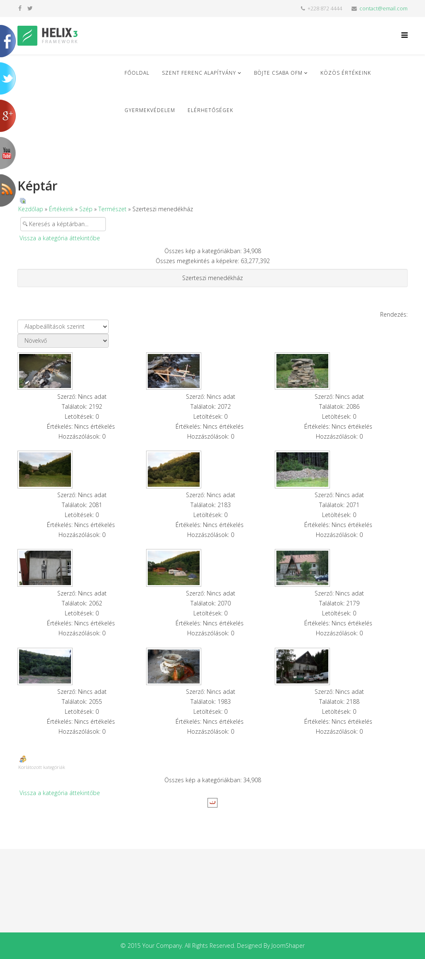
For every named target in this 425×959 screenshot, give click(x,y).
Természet (112, 209)
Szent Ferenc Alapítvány (199, 72)
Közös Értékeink (345, 72)
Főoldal (137, 72)
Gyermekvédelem (150, 110)
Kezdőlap (30, 209)
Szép (86, 209)
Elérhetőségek (210, 110)
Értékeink (61, 209)
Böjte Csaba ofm (278, 72)
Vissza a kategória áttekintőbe (60, 238)
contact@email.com (383, 8)
